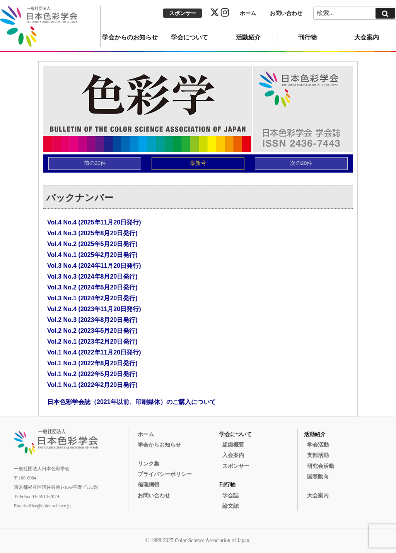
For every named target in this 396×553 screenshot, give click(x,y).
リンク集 (148, 464)
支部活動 (318, 455)
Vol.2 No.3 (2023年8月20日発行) (92, 320)
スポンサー (182, 13)
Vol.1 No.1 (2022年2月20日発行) (92, 385)
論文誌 (230, 506)
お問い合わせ (286, 13)
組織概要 (233, 445)
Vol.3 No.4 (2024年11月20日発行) (94, 265)
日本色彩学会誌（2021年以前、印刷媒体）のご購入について (131, 402)
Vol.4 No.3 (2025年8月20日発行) (92, 233)
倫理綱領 (148, 485)
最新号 (198, 163)
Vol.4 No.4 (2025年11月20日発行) (94, 222)
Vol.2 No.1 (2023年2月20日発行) (92, 341)
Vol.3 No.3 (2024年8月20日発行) (92, 276)
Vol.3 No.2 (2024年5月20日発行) (92, 287)
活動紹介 (248, 37)
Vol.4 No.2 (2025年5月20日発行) (92, 244)
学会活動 (318, 445)
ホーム (248, 13)
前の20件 (95, 163)
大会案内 (366, 37)
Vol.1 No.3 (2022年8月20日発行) (92, 363)
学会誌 (230, 495)
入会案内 (233, 455)
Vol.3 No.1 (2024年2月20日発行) (92, 298)
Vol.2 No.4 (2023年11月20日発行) (94, 309)
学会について (189, 37)
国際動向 (318, 476)
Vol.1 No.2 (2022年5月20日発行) (92, 374)
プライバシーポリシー (165, 474)
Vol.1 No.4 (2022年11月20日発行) (94, 352)
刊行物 (307, 37)
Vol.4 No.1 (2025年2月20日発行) (92, 255)
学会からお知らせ (159, 445)
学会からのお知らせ (130, 37)
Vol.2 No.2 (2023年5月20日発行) (92, 330)
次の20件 (301, 163)
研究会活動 (320, 466)
